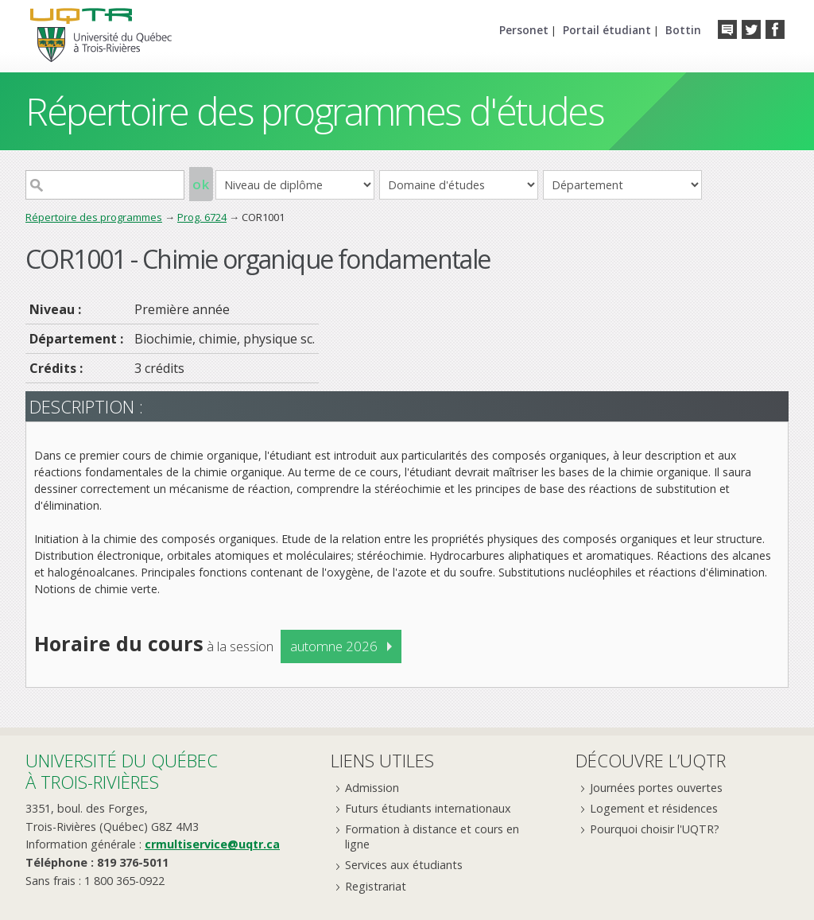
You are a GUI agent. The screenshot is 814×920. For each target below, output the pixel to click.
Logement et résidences (654, 808)
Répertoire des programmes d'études (314, 111)
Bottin (683, 29)
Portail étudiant (607, 29)
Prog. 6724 (202, 217)
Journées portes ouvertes (656, 787)
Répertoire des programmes (93, 217)
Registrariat (375, 886)
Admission (372, 787)
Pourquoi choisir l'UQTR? (654, 829)
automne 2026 (334, 646)
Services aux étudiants (404, 864)
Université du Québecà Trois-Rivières (121, 771)
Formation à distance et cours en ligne (432, 836)
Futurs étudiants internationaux (428, 808)
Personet (523, 29)
